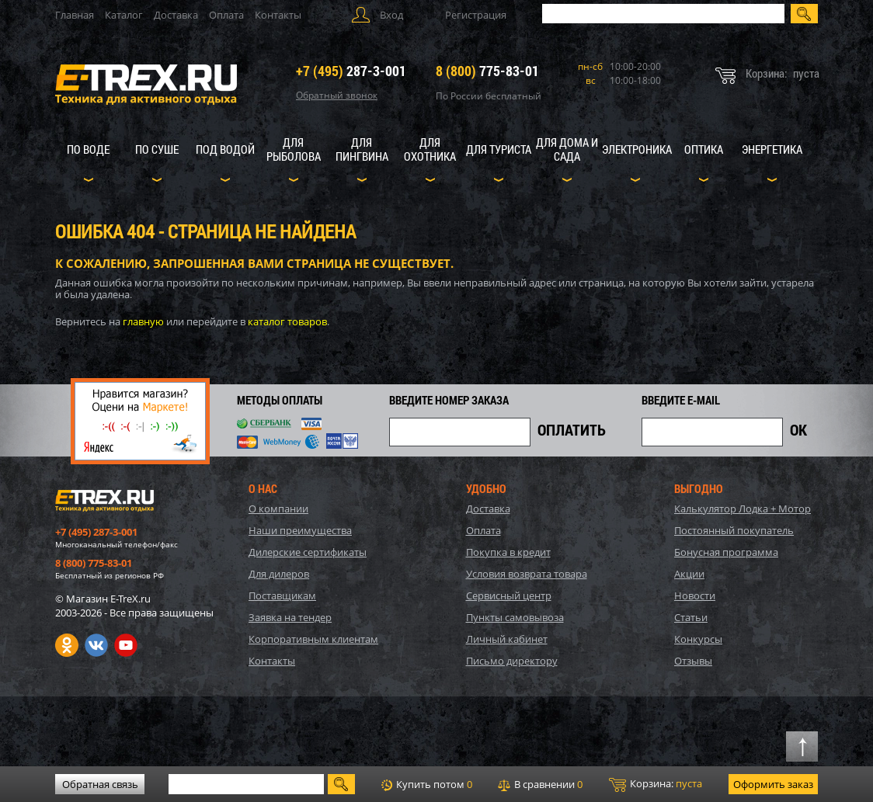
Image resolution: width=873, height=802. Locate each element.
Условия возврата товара (526, 574)
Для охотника (430, 149)
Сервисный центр (508, 595)
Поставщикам (282, 595)
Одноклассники (66, 645)
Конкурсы (698, 639)
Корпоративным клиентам (313, 639)
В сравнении (540, 784)
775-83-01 (487, 70)
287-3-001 (351, 70)
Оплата (226, 15)
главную (143, 321)
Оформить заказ (773, 784)
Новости (694, 595)
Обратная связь (100, 784)
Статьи (691, 617)
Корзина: (655, 784)
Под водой (225, 149)
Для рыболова (293, 149)
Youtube (125, 645)
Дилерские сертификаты (308, 552)
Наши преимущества (300, 530)
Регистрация (475, 15)
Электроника (637, 149)
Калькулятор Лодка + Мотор (742, 509)
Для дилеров (279, 574)
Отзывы (693, 661)
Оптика (703, 149)
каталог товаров (287, 321)
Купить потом (426, 784)
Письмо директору (512, 661)
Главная (74, 15)
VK (96, 645)
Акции (689, 574)
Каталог (124, 15)
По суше (157, 149)
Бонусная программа (726, 552)
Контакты (278, 15)
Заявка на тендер (290, 617)
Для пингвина (362, 149)
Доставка (176, 15)
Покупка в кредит (508, 552)
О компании (278, 509)
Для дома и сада (567, 149)
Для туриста (498, 149)
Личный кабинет (507, 639)
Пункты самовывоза (515, 617)
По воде (88, 149)
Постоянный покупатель (734, 530)
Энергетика (772, 149)
